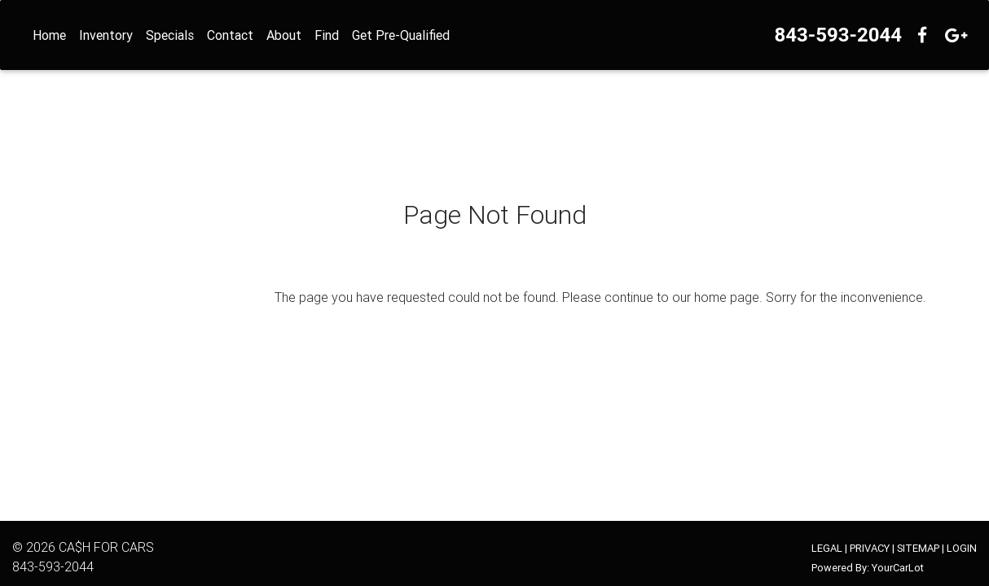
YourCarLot (898, 568)
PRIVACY (870, 548)
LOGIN (962, 548)
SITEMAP (918, 548)
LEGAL (826, 548)
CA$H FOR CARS (106, 547)
